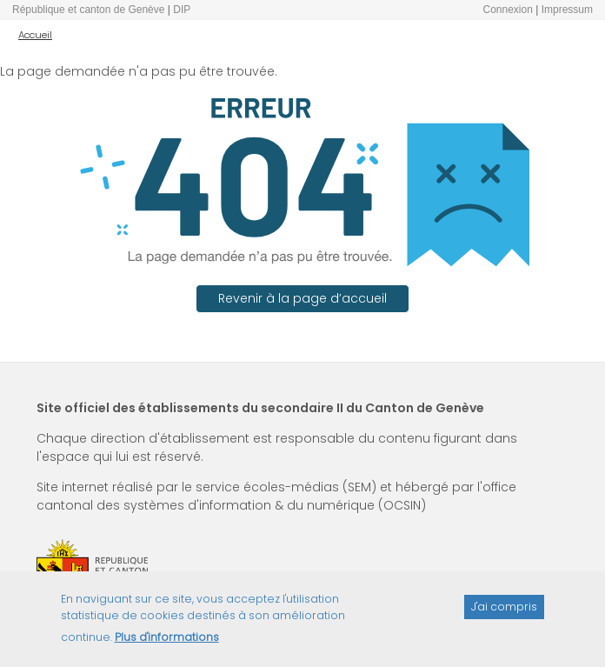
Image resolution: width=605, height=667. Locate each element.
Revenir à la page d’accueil (302, 298)
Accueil (35, 35)
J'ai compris (504, 612)
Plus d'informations (167, 643)
